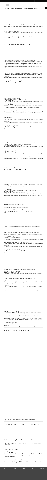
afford (31, 101)
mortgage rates (16, 36)
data (12, 66)
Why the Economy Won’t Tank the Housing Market (17, 44)
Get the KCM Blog (6, 464)
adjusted (32, 232)
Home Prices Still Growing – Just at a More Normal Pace (19, 211)
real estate (23, 142)
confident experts (11, 111)
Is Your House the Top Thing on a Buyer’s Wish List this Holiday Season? (23, 290)
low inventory (19, 36)
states (33, 198)
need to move (36, 312)
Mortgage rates (5, 101)
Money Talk (13, 80)
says (27, 192)
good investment (19, 418)
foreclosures (28, 60)
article (6, 322)
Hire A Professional (6, 80)
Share (46, 7)
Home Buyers (10, 80)
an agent (6, 318)
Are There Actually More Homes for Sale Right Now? (18, 251)
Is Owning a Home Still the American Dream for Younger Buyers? (21, 8)
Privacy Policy (19, 474)
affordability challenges (11, 456)
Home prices (5, 231)
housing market (10, 119)
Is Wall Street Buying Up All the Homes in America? (17, 127)
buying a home (10, 142)
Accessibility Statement (24, 474)
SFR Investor (36, 146)
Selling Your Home (16, 80)
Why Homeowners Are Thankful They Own (15, 169)
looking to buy (7, 281)
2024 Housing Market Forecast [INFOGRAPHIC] (16, 330)
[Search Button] (42, 5)
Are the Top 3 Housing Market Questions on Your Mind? (18, 82)
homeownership (17, 184)
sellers (15, 453)
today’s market (19, 454)
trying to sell (8, 283)
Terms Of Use (14, 474)
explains (38, 307)
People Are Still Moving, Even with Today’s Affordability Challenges (21, 424)
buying (9, 439)
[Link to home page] (0, 1)
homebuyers (12, 453)
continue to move (35, 419)
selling (11, 439)
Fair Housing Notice (32, 474)
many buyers (8, 307)
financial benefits (35, 32)
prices (10, 418)
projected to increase (12, 419)
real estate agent (16, 98)
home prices (24, 36)
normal (16, 110)
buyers (37, 101)
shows (9, 269)
